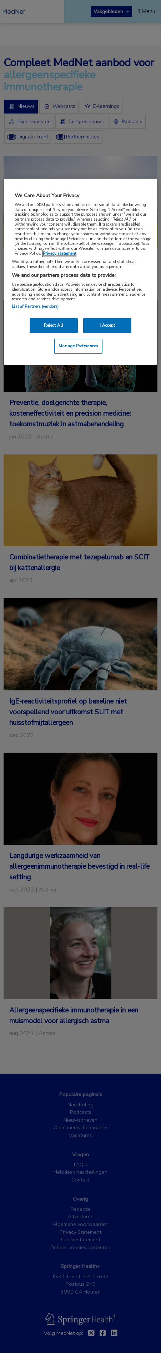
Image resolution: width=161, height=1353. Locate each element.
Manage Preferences (79, 346)
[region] (80, 271)
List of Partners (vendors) (35, 306)
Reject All (54, 325)
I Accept (107, 325)
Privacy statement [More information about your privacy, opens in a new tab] (59, 253)
